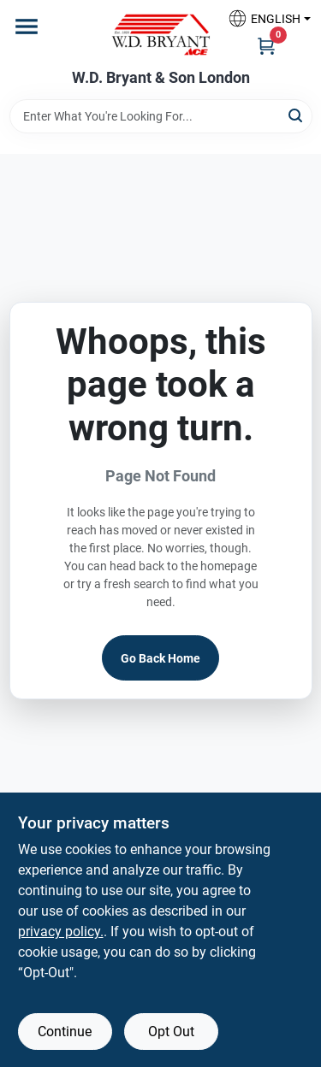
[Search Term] (160, 116)
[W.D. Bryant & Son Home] (161, 34)
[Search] (296, 115)
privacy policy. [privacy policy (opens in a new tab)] (61, 931)
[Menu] (26, 26)
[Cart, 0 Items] (266, 45)
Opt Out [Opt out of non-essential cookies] (171, 1031)
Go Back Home (160, 658)
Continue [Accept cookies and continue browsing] (65, 1031)
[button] (263, 18)
